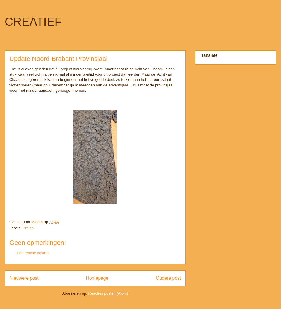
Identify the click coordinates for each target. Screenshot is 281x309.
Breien (28, 228)
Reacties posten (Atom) (108, 293)
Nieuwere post (24, 278)
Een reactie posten (32, 253)
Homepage (97, 278)
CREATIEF (33, 21)
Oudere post (168, 278)
